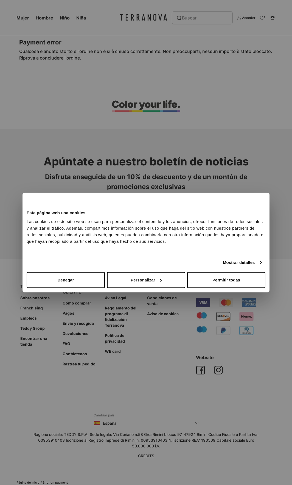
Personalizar (146, 279)
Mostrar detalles (239, 262)
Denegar (65, 279)
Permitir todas (226, 279)
